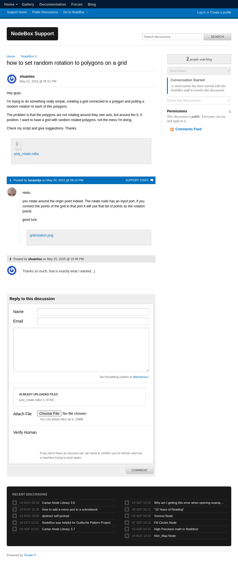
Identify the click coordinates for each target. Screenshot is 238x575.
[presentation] (79, 440)
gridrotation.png (41, 235)
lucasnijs (34, 180)
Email (18, 321)
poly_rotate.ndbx (26, 154)
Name (18, 311)
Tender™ (30, 555)
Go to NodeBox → (75, 12)
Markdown (140, 377)
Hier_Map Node (165, 535)
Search (217, 36)
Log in (201, 12)
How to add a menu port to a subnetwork (70, 509)
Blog (92, 4)
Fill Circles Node (165, 522)
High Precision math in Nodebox (176, 529)
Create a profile (220, 12)
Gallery (28, 4)
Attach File (22, 414)
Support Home (17, 12)
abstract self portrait (55, 516)
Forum (77, 4)
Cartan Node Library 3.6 (58, 502)
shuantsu (27, 76)
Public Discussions (45, 12)
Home (11, 4)
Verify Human (25, 432)
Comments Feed (188, 129)
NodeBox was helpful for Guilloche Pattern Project (76, 522)
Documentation (52, 4)
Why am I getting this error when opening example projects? (189, 502)
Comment (140, 470)
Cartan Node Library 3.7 (58, 529)
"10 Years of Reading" (169, 509)
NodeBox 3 (28, 56)
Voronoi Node (163, 516)
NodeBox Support (32, 33)
